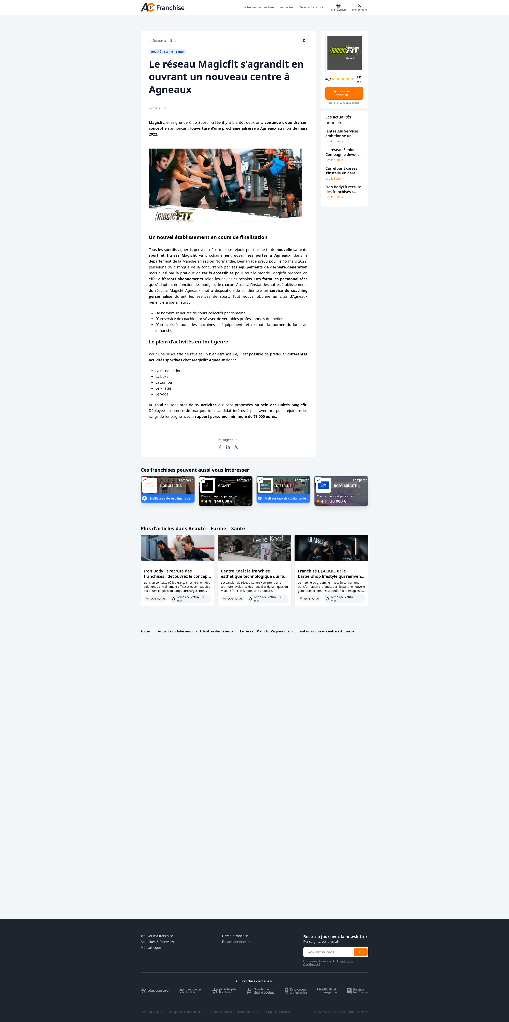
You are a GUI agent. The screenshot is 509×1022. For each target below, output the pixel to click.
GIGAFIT (224, 485)
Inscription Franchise (276, 1012)
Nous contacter (248, 1012)
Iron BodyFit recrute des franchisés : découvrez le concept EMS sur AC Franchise (176, 576)
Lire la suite (334, 141)
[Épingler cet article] (304, 40)
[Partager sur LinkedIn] (228, 447)
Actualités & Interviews (175, 631)
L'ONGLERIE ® (171, 485)
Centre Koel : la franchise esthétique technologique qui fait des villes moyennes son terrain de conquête (254, 579)
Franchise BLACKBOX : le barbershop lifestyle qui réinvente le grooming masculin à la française (331, 579)
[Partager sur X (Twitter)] (236, 447)
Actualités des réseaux (216, 631)
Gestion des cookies (221, 1012)
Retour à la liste (162, 40)
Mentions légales (152, 1012)
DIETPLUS (283, 485)
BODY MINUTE (345, 485)
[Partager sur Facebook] (220, 447)
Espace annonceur (236, 942)
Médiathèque (151, 948)
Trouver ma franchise (157, 936)
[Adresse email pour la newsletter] (328, 952)
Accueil (146, 631)
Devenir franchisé (235, 936)
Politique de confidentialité (185, 1012)
